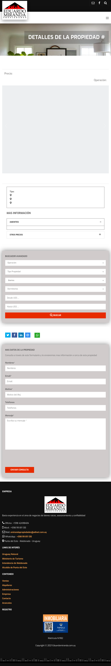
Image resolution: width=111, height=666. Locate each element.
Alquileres (7, 585)
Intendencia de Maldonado (14, 563)
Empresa (6, 594)
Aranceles (7, 603)
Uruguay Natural (10, 554)
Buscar (55, 315)
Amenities (14, 222)
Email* (8, 376)
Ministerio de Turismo (12, 558)
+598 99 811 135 (24, 536)
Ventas (5, 581)
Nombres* (10, 362)
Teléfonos (10, 402)
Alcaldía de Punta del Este (14, 567)
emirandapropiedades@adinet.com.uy (29, 532)
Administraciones (10, 589)
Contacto (6, 598)
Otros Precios (16, 235)
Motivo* (9, 389)
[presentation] (22, 457)
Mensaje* (9, 415)
